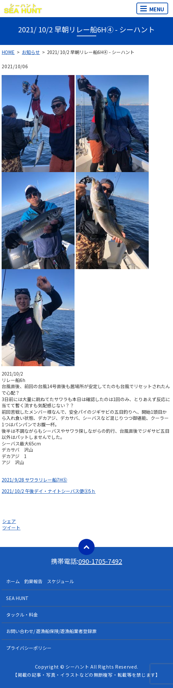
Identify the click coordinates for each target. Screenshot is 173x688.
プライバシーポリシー (29, 648)
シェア (9, 521)
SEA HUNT (17, 598)
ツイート (11, 527)
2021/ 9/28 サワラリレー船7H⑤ (34, 479)
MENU (152, 9)
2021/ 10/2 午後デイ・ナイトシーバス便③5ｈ (49, 491)
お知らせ (31, 52)
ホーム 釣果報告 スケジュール (40, 581)
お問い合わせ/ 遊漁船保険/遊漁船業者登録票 (51, 631)
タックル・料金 (22, 614)
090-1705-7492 (100, 561)
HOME (8, 52)
